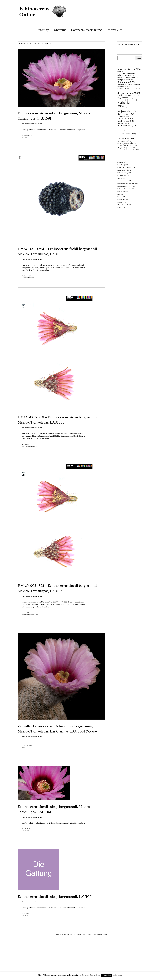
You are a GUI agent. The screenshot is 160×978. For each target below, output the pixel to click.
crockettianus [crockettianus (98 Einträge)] (122, 91)
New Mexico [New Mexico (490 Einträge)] (125, 114)
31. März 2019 (26, 860)
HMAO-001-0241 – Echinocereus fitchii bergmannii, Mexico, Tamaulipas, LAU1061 (55, 259)
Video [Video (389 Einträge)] (134, 145)
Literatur (119, 197)
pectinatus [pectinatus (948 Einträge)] (126, 121)
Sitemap (43, 30)
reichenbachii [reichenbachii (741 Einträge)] (127, 125)
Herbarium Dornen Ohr (124, 186)
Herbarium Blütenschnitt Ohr (30, 462)
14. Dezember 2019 (27, 772)
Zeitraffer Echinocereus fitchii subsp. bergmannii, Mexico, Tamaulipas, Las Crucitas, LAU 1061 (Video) (60, 752)
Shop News (120, 202)
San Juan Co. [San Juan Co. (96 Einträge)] (135, 132)
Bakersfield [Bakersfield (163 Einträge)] (130, 75)
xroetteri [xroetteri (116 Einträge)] (131, 148)
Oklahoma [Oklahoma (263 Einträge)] (123, 116)
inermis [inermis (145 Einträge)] (121, 109)
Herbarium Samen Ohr (28, 288)
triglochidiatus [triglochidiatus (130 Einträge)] (123, 143)
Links (119, 194)
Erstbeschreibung (122, 173)
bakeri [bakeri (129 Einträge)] (120, 75)
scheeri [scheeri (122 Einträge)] (121, 134)
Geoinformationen (123, 181)
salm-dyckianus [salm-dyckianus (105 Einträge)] (123, 132)
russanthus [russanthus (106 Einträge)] (122, 130)
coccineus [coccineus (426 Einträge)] (124, 86)
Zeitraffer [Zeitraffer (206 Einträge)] (134, 150)
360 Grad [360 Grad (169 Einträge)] (122, 69)
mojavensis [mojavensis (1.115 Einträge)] (127, 111)
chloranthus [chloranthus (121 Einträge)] (122, 84)
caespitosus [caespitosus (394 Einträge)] (125, 79)
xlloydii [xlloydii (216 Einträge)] (122, 148)
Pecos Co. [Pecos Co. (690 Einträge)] (125, 118)
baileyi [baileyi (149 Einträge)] (121, 71)
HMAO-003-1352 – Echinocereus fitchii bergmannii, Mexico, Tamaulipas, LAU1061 (55, 606)
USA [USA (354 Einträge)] (134, 143)
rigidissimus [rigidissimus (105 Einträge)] (122, 128)
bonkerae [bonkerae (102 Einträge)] (121, 77)
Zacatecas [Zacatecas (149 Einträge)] (122, 150)
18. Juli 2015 (25, 950)
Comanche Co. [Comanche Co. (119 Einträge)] (135, 89)
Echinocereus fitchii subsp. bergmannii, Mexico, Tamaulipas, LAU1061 (55, 118)
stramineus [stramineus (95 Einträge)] (121, 136)
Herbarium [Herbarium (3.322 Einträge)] (124, 104)
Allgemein (120, 162)
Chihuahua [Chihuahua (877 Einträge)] (126, 82)
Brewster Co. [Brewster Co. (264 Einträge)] (133, 77)
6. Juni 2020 (25, 460)
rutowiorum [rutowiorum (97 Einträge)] (132, 130)
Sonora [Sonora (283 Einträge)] (131, 134)
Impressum (114, 30)
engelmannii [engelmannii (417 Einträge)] (125, 98)
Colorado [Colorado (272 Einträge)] (123, 89)
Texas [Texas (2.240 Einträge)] (125, 138)
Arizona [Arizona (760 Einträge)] (134, 69)
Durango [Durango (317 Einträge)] (133, 95)
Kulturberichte (121, 191)
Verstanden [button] (107, 975)
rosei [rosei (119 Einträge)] (131, 128)
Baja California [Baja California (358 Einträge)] (126, 73)
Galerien (119, 178)
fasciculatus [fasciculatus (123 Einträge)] (122, 100)
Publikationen (121, 199)
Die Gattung (25, 142)
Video (23, 773)
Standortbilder (121, 205)
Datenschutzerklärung (86, 30)
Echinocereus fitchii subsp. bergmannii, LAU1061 (47, 930)
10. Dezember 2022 (27, 140)
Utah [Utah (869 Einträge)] (122, 145)
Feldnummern (121, 175)
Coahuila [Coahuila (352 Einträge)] (134, 84)
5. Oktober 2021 (26, 286)
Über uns (60, 30)
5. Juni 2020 (25, 633)
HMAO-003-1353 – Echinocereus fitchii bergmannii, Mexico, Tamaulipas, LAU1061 (55, 432)
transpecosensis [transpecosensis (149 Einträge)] (124, 141)
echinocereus (37, 129)
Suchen (138, 58)
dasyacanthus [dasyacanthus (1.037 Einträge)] (128, 93)
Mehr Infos (117, 975)
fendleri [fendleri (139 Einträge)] (133, 100)
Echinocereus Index (123, 170)
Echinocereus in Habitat (124, 167)
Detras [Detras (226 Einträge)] (122, 96)
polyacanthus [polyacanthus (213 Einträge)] (124, 123)
